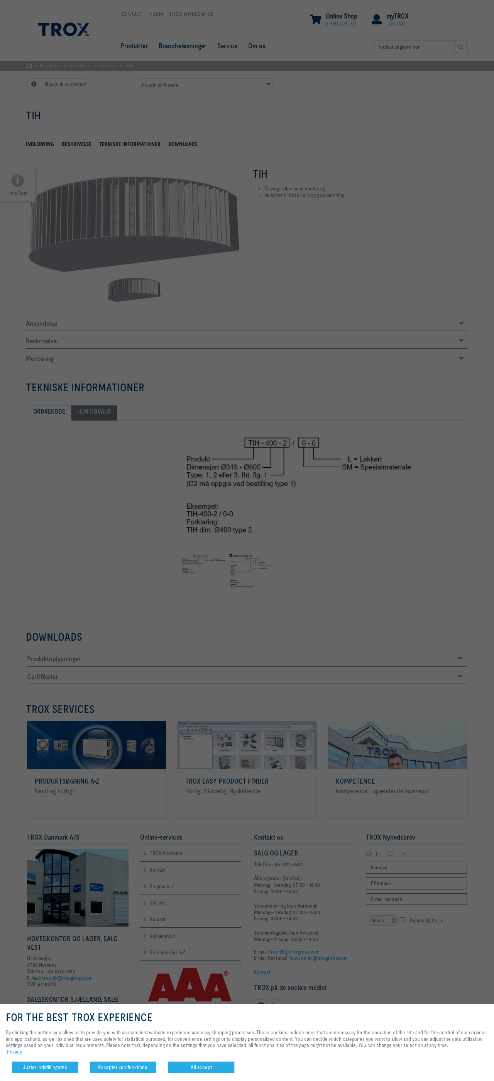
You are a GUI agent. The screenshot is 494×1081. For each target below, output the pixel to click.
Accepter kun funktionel (123, 1067)
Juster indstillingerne (45, 1067)
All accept (201, 1067)
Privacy (14, 1052)
